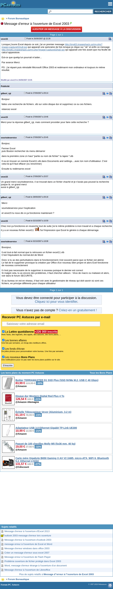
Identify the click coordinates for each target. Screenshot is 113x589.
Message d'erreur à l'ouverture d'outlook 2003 (27, 539)
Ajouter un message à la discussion (56, 29)
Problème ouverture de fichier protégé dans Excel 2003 (32, 561)
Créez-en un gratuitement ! (78, 310)
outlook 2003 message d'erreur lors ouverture (27, 535)
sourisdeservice (9, 137)
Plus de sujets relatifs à (56, 574)
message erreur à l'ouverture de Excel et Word (28, 544)
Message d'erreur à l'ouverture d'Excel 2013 (26, 531)
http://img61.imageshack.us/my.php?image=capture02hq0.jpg (33, 49)
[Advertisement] (56, 499)
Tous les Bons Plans (101, 372)
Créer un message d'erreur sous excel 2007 (26, 552)
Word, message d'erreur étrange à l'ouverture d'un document (35, 565)
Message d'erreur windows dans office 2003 (26, 548)
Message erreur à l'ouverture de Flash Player (27, 557)
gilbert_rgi (6, 93)
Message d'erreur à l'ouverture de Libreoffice (27, 569)
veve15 (4, 39)
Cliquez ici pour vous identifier (56, 301)
